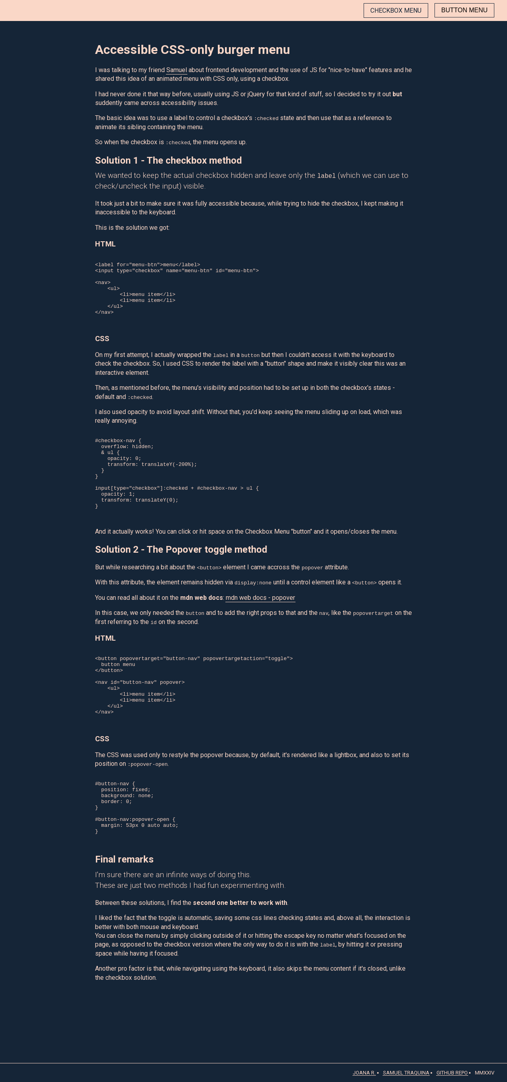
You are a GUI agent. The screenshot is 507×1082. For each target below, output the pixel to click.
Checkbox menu (395, 10)
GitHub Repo (452, 1073)
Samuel (176, 70)
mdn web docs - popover (260, 630)
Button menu (464, 10)
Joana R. (364, 1073)
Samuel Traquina (406, 1073)
